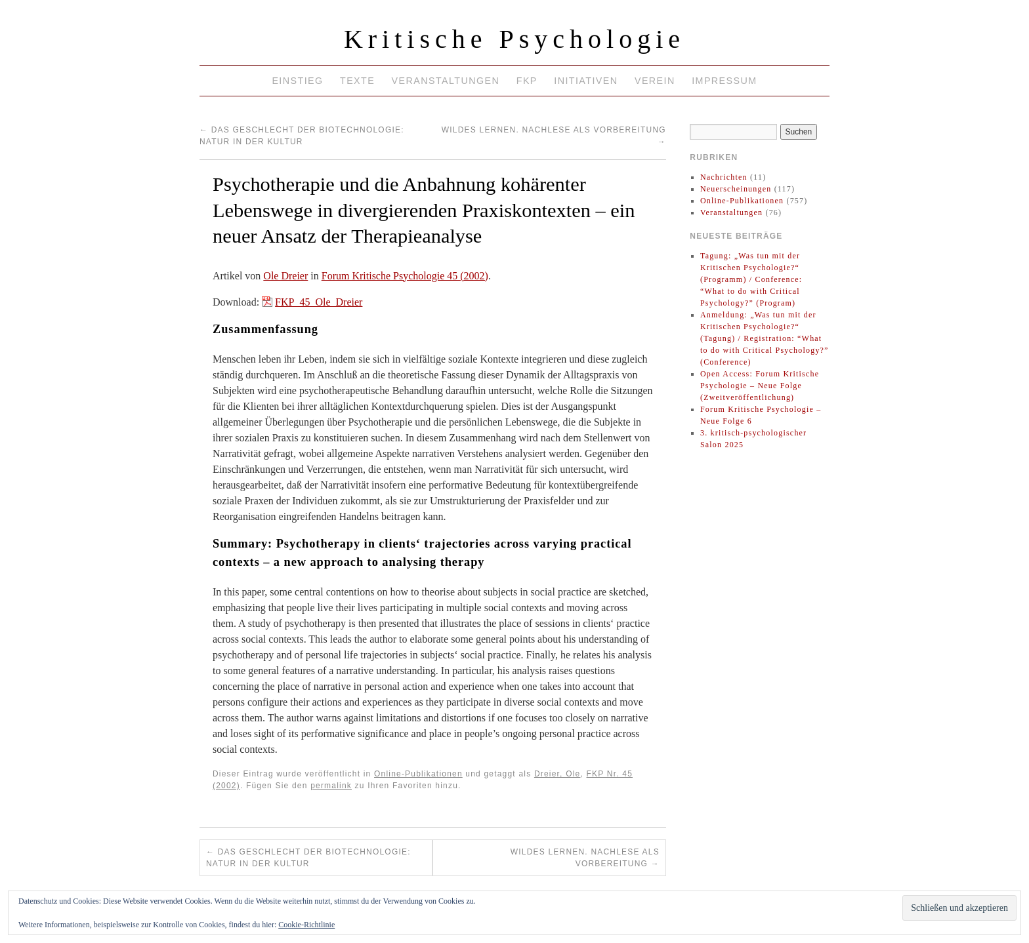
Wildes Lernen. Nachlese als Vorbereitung (585, 857)
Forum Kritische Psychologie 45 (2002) (405, 275)
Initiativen (586, 80)
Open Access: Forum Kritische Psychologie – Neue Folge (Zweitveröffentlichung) (759, 385)
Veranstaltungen (446, 80)
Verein (655, 80)
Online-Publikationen (418, 773)
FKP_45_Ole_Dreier (318, 302)
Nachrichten (723, 177)
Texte (357, 80)
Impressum (724, 80)
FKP (526, 80)
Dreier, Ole (557, 773)
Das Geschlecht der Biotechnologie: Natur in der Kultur (308, 857)
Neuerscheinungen (736, 188)
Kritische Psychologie (514, 39)
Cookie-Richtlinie (306, 924)
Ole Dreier (285, 275)
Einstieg (297, 80)
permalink (331, 785)
